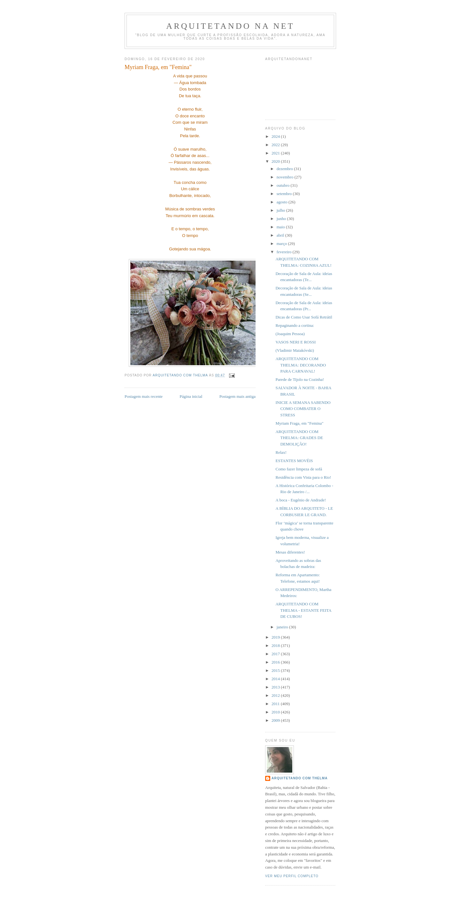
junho (282, 218)
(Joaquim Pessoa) (289, 333)
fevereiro (285, 251)
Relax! (281, 452)
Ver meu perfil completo (291, 876)
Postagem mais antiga (237, 396)
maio (281, 226)
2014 (276, 678)
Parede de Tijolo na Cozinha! (299, 379)
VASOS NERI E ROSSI (295, 342)
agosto (282, 202)
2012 (276, 695)
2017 (276, 653)
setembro (285, 193)
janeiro (283, 627)
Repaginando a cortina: (294, 325)
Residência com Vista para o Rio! (303, 477)
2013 (276, 687)
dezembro (285, 168)
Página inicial (191, 396)
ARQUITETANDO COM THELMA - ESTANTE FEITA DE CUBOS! (303, 610)
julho (281, 210)
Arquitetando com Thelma (300, 778)
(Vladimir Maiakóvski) (294, 350)
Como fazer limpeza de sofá (298, 469)
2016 (276, 662)
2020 (276, 161)
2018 (276, 645)
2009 (276, 720)
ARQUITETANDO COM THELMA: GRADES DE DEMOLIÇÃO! (299, 437)
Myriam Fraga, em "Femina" (299, 423)
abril (281, 235)
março (282, 243)
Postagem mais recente (144, 396)
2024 (276, 136)
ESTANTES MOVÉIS (294, 460)
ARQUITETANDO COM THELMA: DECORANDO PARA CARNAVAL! (300, 365)
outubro (284, 185)
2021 (276, 153)
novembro (286, 177)
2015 (276, 670)
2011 (276, 703)
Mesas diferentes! (290, 552)
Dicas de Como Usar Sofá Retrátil (303, 317)
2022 (276, 144)
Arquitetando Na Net (230, 26)
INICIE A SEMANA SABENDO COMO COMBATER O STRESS (302, 408)
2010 (276, 712)
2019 (276, 637)
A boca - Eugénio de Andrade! (300, 500)
